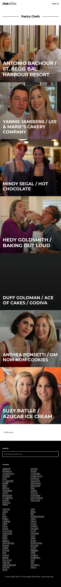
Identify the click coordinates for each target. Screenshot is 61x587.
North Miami (7, 490)
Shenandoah (7, 495)
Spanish (5, 557)
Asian (33, 509)
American (6, 509)
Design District (36, 476)
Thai (32, 562)
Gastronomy (7, 533)
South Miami (35, 495)
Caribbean (6, 521)
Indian (4, 538)
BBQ (32, 514)
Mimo (33, 488)
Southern (34, 555)
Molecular (34, 545)
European (34, 528)
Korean (33, 541)
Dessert (34, 524)
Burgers (5, 519)
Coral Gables (35, 473)
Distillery (34, 526)
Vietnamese (35, 565)
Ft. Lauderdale (8, 481)
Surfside (5, 500)
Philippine (34, 550)
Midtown (5, 488)
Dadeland (6, 476)
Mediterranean (36, 543)
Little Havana (36, 483)
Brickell (33, 471)
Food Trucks (7, 531)
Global (4, 536)
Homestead (35, 481)
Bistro (4, 516)
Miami (4, 486)
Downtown (35, 478)
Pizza (4, 553)
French (33, 531)
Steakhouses (35, 557)
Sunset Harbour (37, 498)
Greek (33, 536)
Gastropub (35, 533)
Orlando (34, 490)
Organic (5, 548)
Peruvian (5, 550)
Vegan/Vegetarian (9, 565)
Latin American (8, 543)
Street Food (7, 560)
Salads (33, 553)
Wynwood (6, 503)
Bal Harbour (7, 471)
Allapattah (6, 469)
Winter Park (35, 500)
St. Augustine (7, 498)
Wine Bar (6, 567)
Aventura (34, 469)
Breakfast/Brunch (37, 516)
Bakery (33, 511)
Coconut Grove (8, 473)
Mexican (5, 545)
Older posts (7, 432)
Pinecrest (34, 493)
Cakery (33, 519)
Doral (4, 478)
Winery (33, 567)
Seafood (5, 555)
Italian (33, 538)
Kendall (5, 483)
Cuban (4, 524)
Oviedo (5, 493)
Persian (33, 548)
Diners (5, 526)
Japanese (5, 541)
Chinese (34, 521)
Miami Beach (35, 486)
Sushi (33, 560)
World (4, 570)
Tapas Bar (6, 562)
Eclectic (5, 528)
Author (5, 511)
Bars (4, 514)
